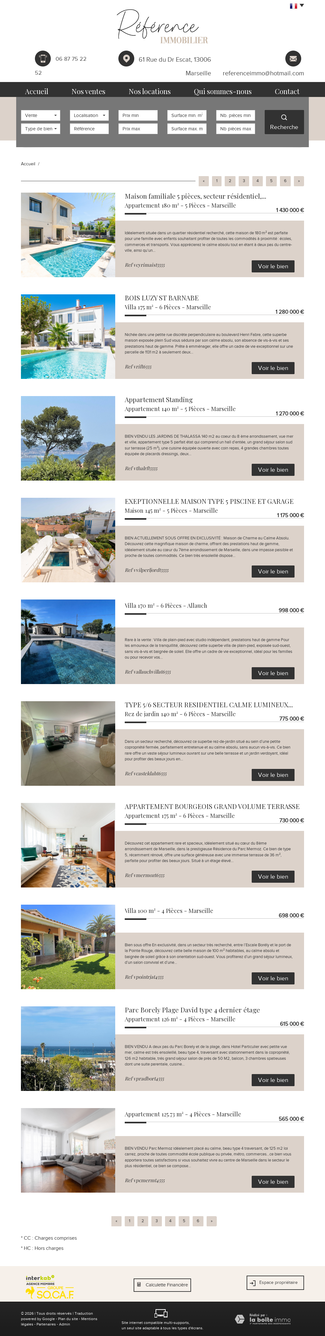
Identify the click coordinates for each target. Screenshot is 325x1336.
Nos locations (154, 89)
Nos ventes (97, 89)
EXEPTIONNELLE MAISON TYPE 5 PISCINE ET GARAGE (209, 501)
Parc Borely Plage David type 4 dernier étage (192, 1009)
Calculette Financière (167, 1284)
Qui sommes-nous (219, 89)
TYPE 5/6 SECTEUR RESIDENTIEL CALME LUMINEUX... (209, 704)
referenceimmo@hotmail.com (263, 73)
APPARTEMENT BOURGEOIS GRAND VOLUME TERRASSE (212, 806)
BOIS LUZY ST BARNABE (162, 297)
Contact (279, 89)
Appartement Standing (159, 399)
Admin (64, 1324)
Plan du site (68, 1319)
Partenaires (46, 1324)
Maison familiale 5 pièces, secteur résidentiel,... (195, 195)
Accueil (45, 89)
